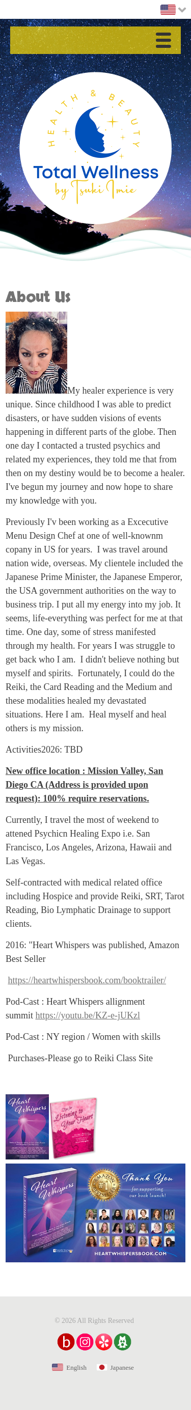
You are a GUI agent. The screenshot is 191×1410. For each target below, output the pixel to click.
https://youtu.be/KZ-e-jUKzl (88, 1015)
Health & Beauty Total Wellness (95, 148)
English (76, 1367)
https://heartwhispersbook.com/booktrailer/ (87, 980)
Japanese (122, 1367)
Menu (166, 42)
